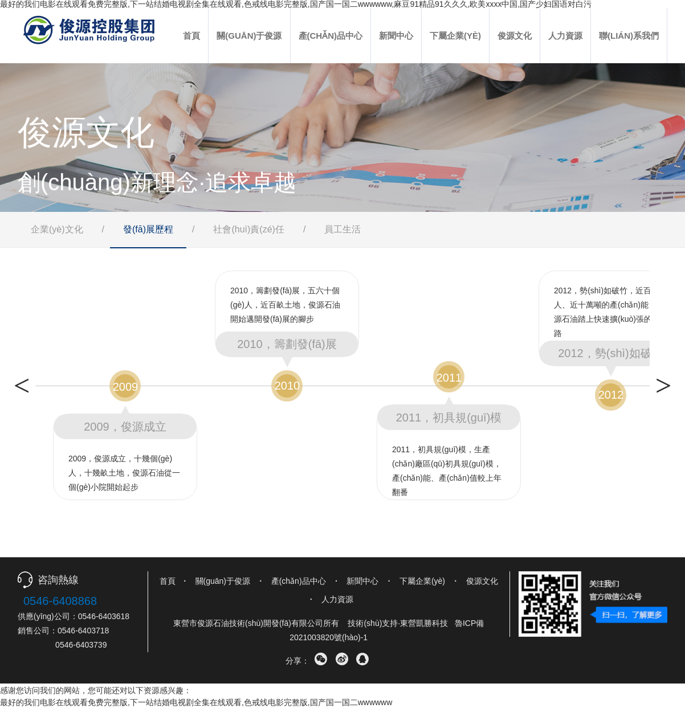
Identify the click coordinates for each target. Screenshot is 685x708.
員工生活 (342, 229)
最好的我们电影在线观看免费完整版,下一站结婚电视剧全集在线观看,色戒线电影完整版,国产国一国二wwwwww (196, 702)
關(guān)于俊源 (249, 35)
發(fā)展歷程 (148, 229)
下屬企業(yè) (455, 35)
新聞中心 (396, 35)
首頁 (191, 35)
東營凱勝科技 (424, 623)
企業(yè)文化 (57, 229)
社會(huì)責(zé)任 (248, 229)
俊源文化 (515, 35)
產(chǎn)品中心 (331, 35)
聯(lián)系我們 (629, 35)
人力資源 (565, 35)
